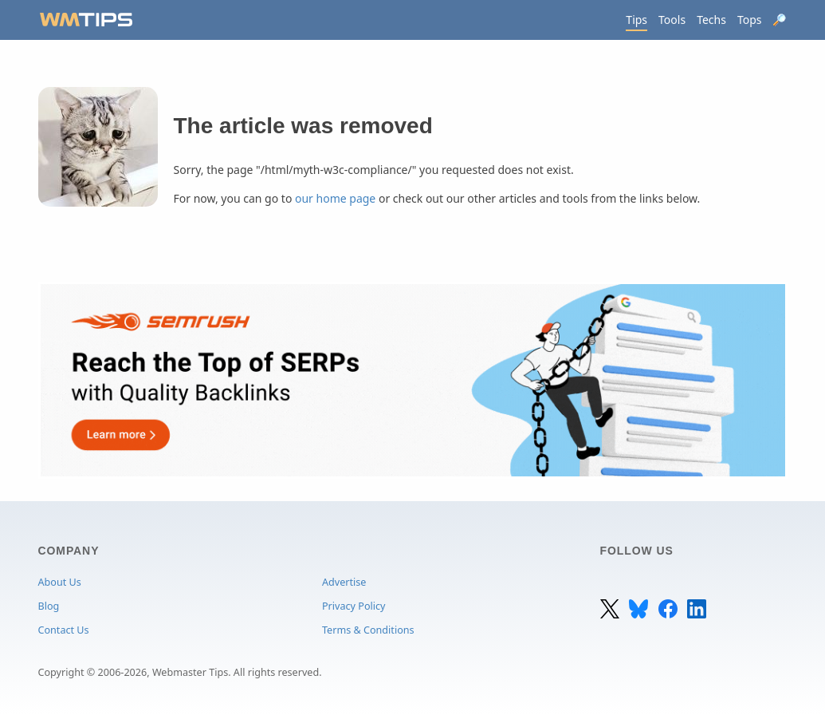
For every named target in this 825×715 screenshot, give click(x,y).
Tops (749, 19)
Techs (711, 19)
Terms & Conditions (368, 630)
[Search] (780, 20)
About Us (59, 582)
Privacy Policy (353, 606)
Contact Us (63, 630)
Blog (49, 606)
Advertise (344, 582)
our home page (335, 198)
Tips (636, 19)
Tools (672, 19)
